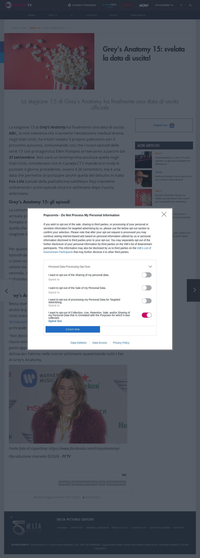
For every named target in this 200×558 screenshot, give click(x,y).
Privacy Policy (121, 342)
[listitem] (100, 267)
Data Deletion (79, 342)
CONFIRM (73, 329)
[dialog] (100, 279)
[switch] (147, 274)
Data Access (99, 342)
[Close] (165, 215)
